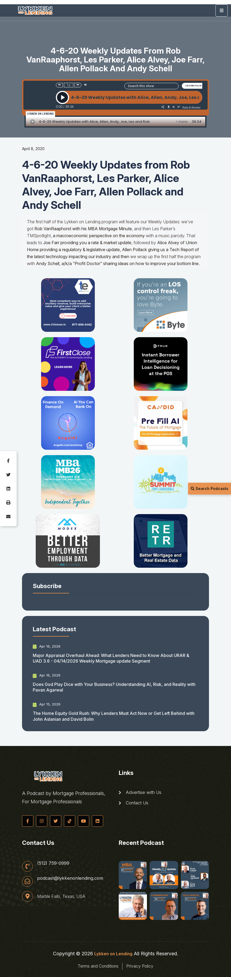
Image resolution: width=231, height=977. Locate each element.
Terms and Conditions (94, 966)
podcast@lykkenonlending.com (72, 879)
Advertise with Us (141, 792)
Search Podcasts (209, 488)
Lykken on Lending (113, 953)
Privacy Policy (145, 966)
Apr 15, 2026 (47, 704)
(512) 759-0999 (54, 863)
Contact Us (134, 804)
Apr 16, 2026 (47, 646)
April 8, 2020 (33, 148)
